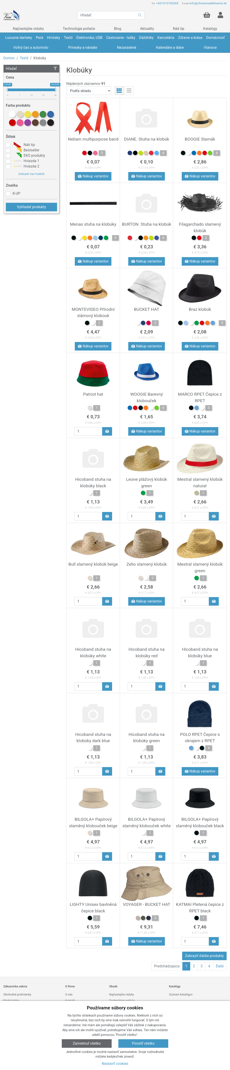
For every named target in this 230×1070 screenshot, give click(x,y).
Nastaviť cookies (115, 1063)
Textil (24, 58)
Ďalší (220, 966)
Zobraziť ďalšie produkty (204, 956)
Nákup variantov (93, 176)
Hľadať (31, 68)
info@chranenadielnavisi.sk (208, 3)
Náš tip (24, 145)
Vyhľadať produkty (31, 207)
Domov (9, 58)
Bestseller (26, 150)
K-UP (16, 193)
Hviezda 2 (26, 166)
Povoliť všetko (143, 1043)
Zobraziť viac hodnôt (31, 174)
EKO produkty (29, 155)
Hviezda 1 (26, 161)
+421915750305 (167, 3)
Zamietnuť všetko (87, 1043)
